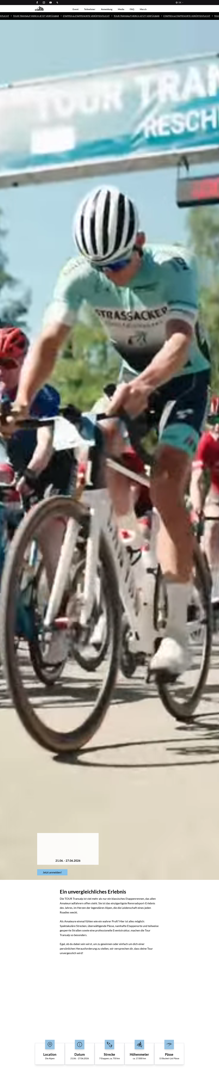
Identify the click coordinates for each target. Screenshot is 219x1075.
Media (121, 9)
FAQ (132, 9)
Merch (143, 9)
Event (75, 9)
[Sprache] (179, 2)
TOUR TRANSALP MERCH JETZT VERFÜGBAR (41, 16)
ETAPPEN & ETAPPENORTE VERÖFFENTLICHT (91, 16)
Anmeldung (106, 9)
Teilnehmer (89, 9)
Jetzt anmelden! (52, 872)
